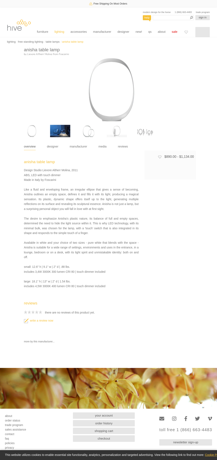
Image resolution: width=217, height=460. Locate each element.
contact (9, 434)
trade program (203, 12)
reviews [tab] (123, 146)
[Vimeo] (210, 418)
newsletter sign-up (185, 442)
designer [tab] (52, 146)
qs (150, 31)
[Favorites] (186, 31)
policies (10, 443)
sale (174, 31)
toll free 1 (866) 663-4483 (185, 430)
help (147, 17)
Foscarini (64, 54)
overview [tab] (30, 146)
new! (139, 31)
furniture (42, 31)
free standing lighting (30, 41)
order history (103, 423)
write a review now (38, 320)
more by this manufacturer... (39, 341)
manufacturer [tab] (78, 146)
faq (7, 438)
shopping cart (104, 431)
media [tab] (103, 146)
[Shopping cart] (202, 32)
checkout (104, 438)
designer (123, 31)
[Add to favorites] (160, 157)
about (162, 31)
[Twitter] (197, 418)
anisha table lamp (72, 41)
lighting (59, 31)
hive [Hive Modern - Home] (19, 25)
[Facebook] (185, 418)
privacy (9, 447)
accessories (78, 31)
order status (12, 420)
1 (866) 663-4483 (183, 12)
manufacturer (102, 31)
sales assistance (15, 429)
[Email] (161, 418)
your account (104, 415)
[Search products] (173, 17)
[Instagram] (174, 418)
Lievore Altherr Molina (39, 54)
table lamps (53, 41)
